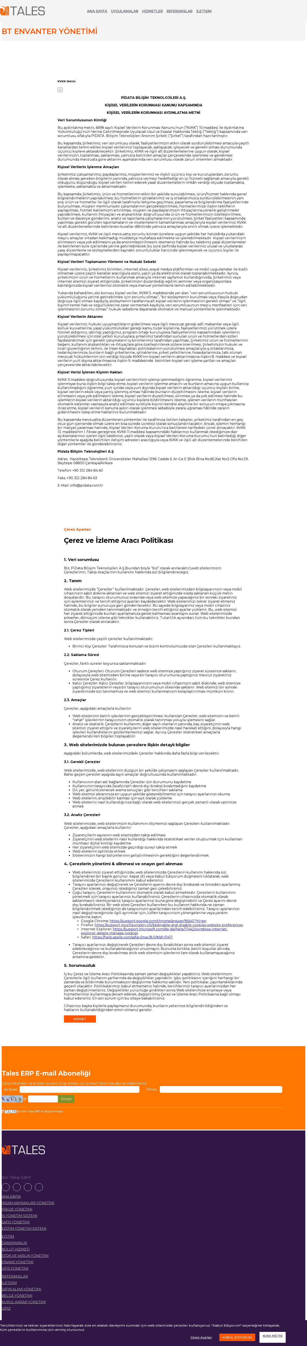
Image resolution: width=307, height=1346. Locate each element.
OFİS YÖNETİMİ (15, 1269)
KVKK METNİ (272, 1336)
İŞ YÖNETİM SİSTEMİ (19, 1216)
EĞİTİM (8, 1236)
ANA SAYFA (97, 11)
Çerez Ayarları (201, 1337)
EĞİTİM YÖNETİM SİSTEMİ (24, 1229)
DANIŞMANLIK (14, 1243)
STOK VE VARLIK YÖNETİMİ (25, 1256)
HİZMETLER (152, 11)
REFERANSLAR (180, 11)
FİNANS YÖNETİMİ (17, 1262)
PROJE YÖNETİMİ (17, 1209)
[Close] (60, 90)
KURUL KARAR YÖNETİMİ (24, 1302)
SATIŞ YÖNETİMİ (16, 1222)
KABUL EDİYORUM (237, 1337)
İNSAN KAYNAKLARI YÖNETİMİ (28, 1203)
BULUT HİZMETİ (16, 1249)
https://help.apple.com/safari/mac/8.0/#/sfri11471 (132, 937)
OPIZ (6, 1308)
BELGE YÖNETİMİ (17, 1296)
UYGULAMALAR (124, 11)
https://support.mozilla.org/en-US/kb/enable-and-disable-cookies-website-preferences (169, 925)
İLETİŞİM (204, 11)
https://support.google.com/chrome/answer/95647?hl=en (158, 921)
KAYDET (80, 1019)
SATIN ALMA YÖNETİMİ (21, 1289)
